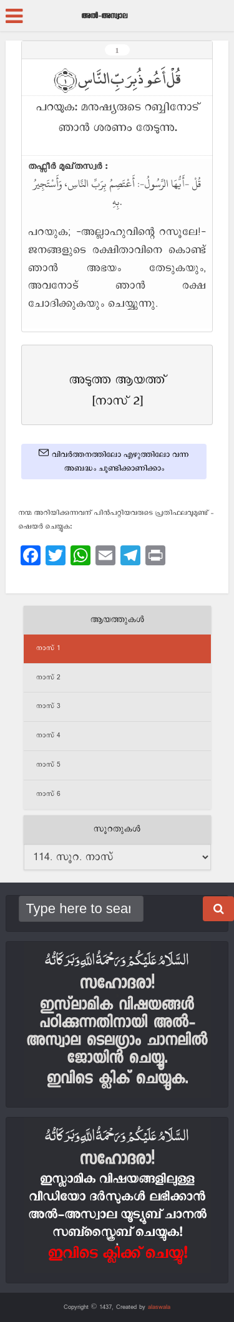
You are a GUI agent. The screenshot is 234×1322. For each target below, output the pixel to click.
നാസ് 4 (48, 735)
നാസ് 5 (48, 764)
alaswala (159, 1307)
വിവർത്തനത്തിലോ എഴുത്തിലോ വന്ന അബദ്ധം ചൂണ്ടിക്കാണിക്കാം (114, 461)
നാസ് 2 (48, 677)
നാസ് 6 (48, 794)
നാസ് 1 (48, 648)
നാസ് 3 (48, 706)
